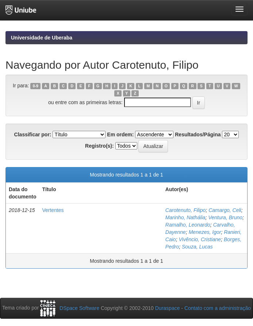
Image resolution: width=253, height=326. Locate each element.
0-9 (35, 86)
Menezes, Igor (205, 232)
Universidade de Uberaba (41, 38)
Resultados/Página (198, 134)
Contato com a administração (217, 308)
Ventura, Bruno (225, 217)
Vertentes (53, 210)
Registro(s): (99, 146)
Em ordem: (120, 134)
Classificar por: (32, 134)
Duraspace (167, 308)
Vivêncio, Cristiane (200, 239)
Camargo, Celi (224, 210)
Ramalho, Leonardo (187, 225)
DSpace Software (79, 308)
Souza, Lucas (197, 247)
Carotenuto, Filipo (185, 210)
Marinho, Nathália (185, 217)
